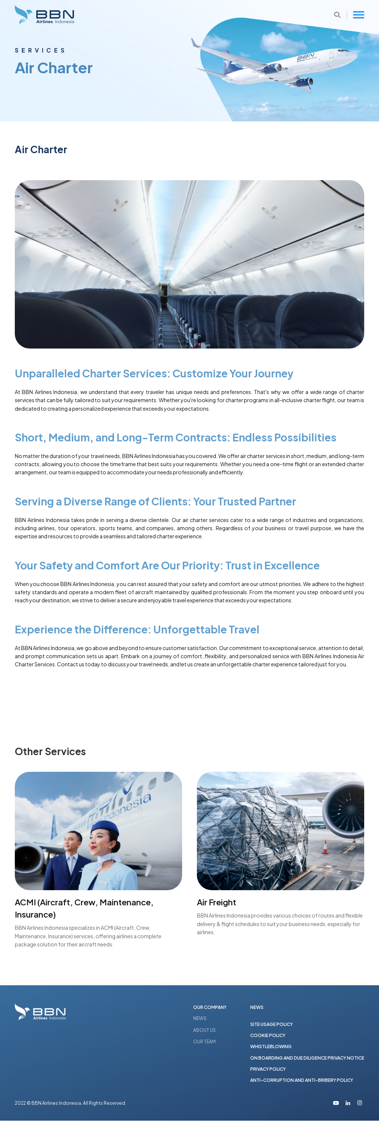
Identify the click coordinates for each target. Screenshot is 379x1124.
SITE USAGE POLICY (271, 1025)
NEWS (200, 1019)
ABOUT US (204, 1030)
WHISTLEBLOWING (271, 1048)
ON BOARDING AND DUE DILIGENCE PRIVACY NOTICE (307, 1060)
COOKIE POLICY (267, 1037)
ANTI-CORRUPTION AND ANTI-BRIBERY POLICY (301, 1083)
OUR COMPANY (210, 1007)
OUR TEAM (204, 1042)
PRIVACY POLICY (268, 1071)
